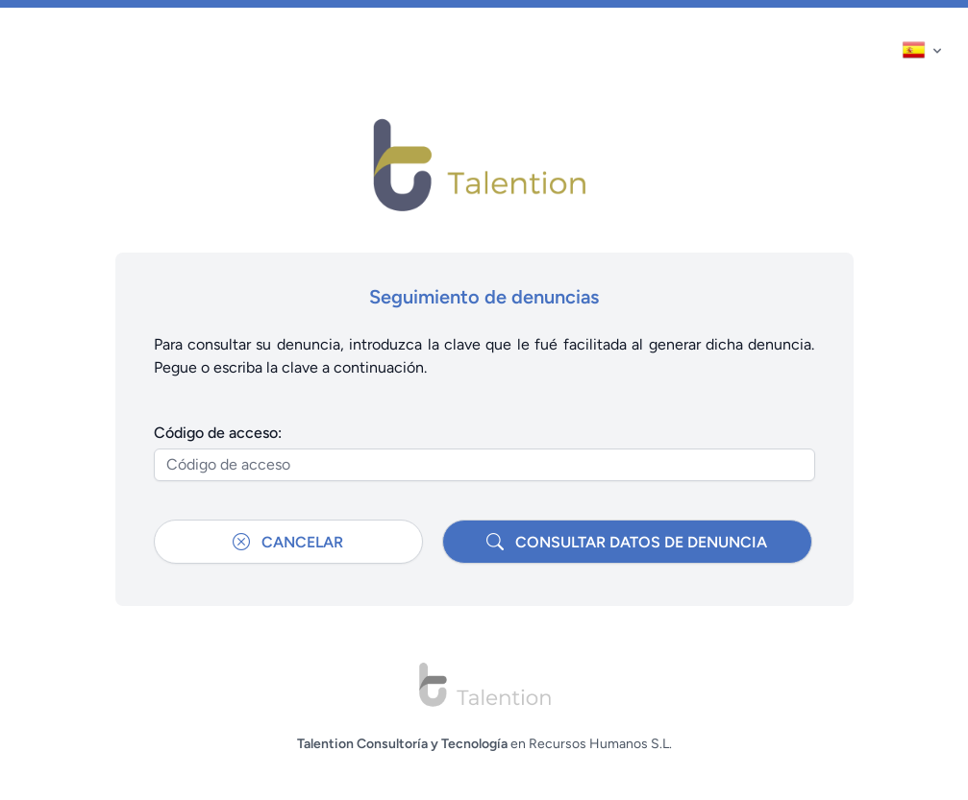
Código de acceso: (218, 433)
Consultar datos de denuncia (626, 541)
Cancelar (288, 541)
